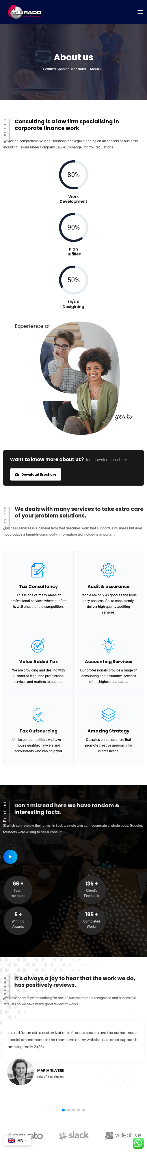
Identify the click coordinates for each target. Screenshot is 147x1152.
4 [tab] (78, 1110)
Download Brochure (35, 474)
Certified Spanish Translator (64, 69)
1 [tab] (63, 1110)
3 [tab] (73, 1110)
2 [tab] (68, 1110)
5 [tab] (83, 1110)
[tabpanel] (73, 1059)
